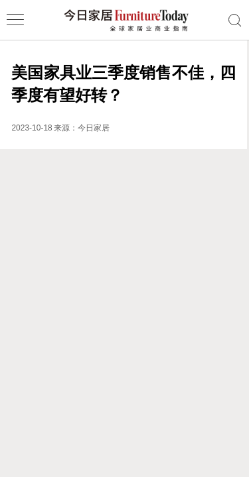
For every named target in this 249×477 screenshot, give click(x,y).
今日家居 (94, 127)
